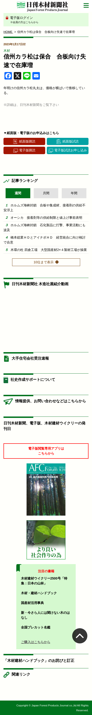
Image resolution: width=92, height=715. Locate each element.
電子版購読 (27, 150)
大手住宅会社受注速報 (30, 358)
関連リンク (21, 674)
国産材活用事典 (32, 603)
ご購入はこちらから (35, 642)
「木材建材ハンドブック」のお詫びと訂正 (38, 661)
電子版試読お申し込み (70, 150)
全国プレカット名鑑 (35, 627)
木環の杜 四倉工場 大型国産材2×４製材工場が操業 (48, 250)
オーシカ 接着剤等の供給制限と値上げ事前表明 (46, 217)
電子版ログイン (47, 20)
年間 (74, 193)
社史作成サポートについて (32, 380)
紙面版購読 (27, 141)
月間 (46, 193)
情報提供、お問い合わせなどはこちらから (50, 401)
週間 (18, 193)
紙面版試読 (70, 141)
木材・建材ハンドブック (39, 593)
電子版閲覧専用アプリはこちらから (46, 451)
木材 (6, 50)
